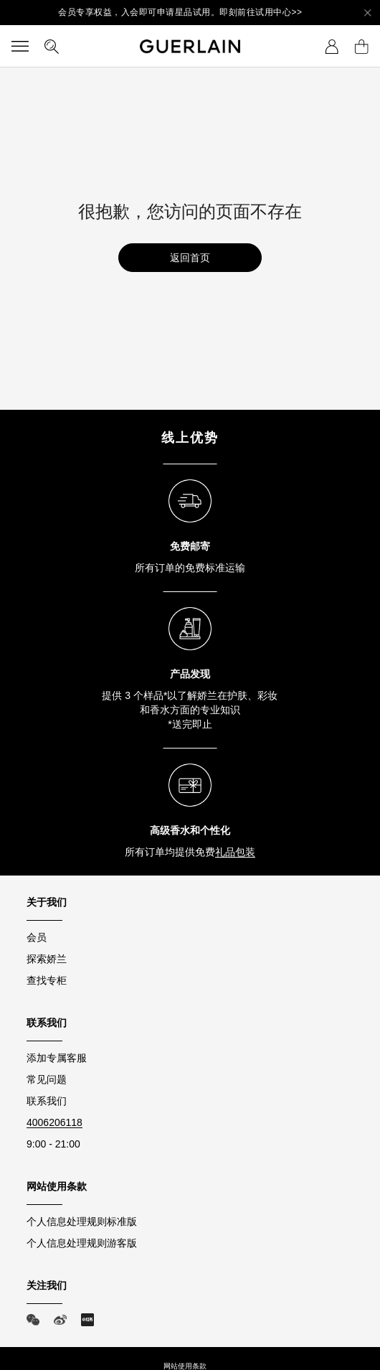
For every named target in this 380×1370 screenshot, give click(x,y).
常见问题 (47, 1079)
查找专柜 (47, 980)
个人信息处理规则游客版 (82, 1243)
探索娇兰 (47, 959)
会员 (37, 937)
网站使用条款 (184, 1366)
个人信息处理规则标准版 (82, 1221)
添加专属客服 (57, 1058)
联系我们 (47, 1101)
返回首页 (190, 257)
